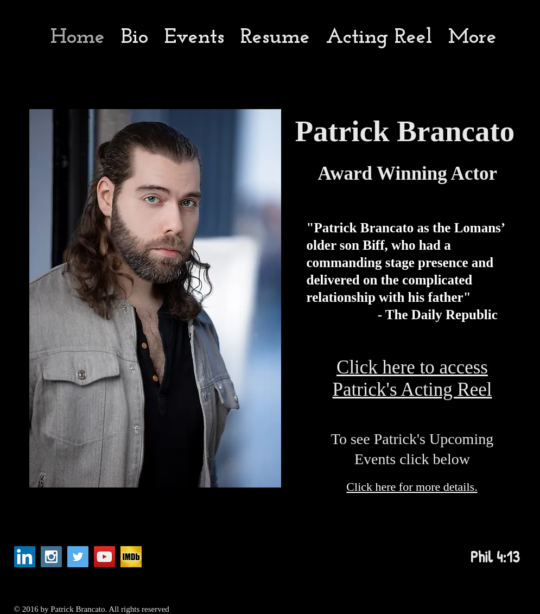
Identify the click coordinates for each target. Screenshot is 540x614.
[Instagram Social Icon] (51, 556)
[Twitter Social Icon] (77, 556)
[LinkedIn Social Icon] (24, 556)
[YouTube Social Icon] (104, 556)
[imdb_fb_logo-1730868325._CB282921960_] (131, 556)
